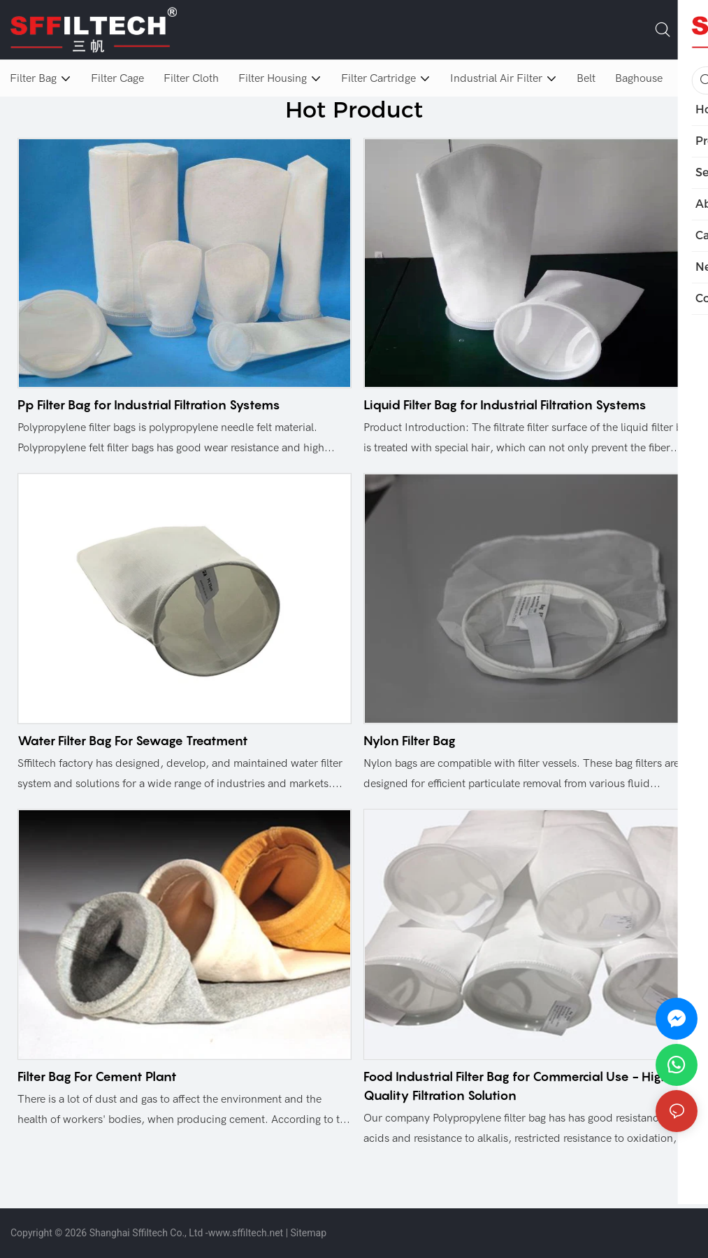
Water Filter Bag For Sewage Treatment (132, 740)
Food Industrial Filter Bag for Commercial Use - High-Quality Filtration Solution (519, 1086)
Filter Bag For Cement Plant (97, 1076)
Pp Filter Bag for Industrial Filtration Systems (148, 404)
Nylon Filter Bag (409, 740)
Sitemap (308, 1232)
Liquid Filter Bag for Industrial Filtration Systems (504, 404)
